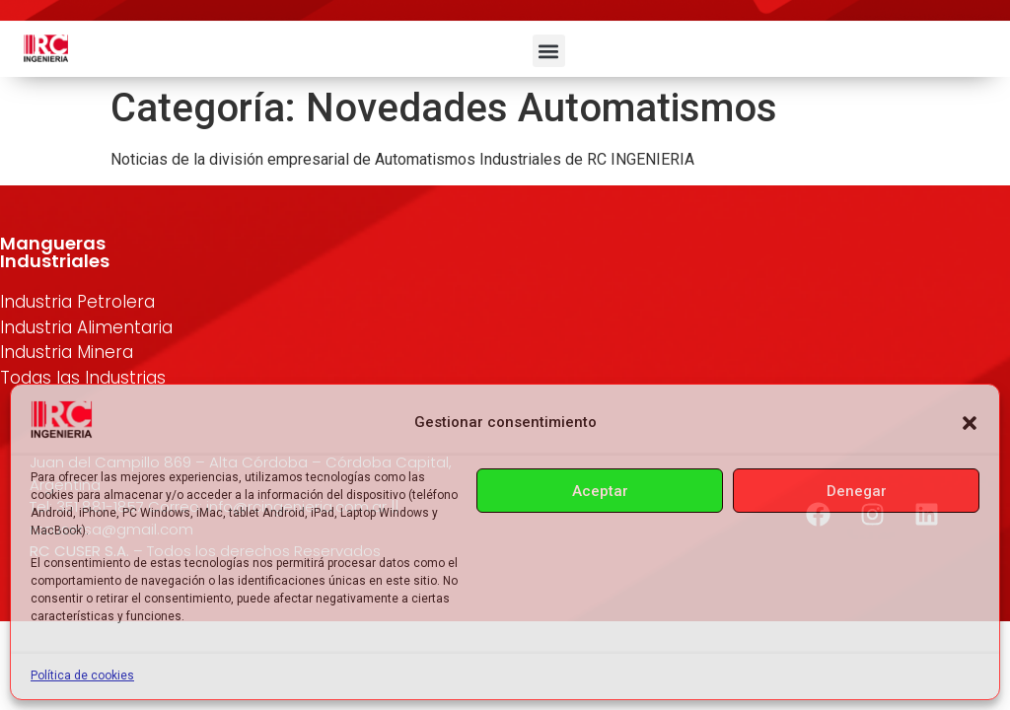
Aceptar (600, 491)
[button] (969, 423)
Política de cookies (82, 675)
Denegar (857, 491)
